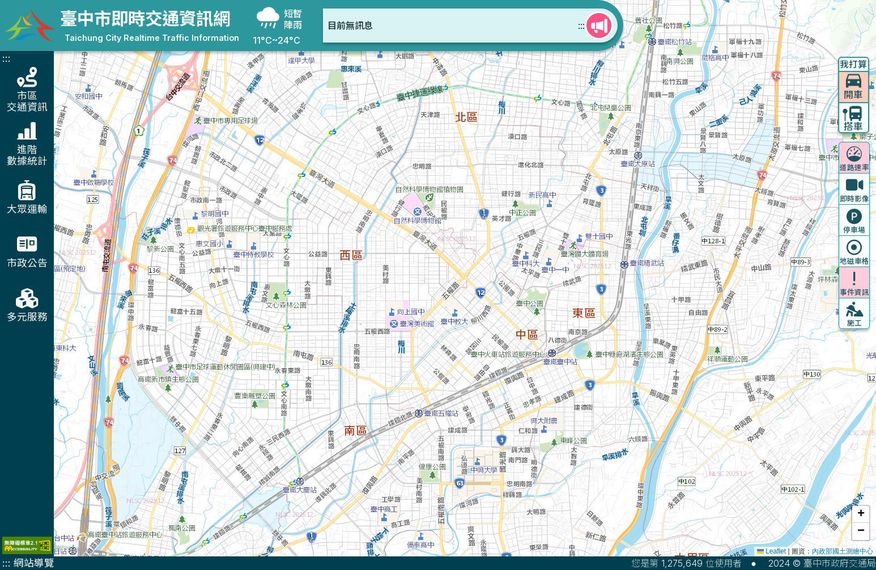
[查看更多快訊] (599, 25)
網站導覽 (34, 563)
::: (581, 25)
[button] (860, 514)
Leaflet (771, 551)
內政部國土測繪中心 (842, 551)
